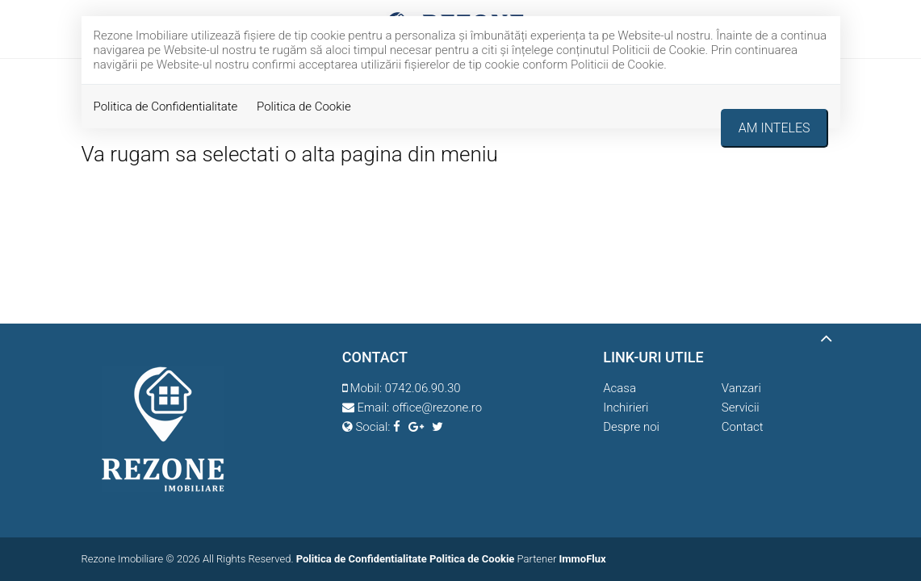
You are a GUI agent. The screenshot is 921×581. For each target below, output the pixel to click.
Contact (743, 427)
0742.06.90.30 (423, 388)
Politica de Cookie (304, 106)
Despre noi (631, 427)
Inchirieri (625, 407)
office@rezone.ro (437, 407)
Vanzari (741, 388)
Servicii (741, 407)
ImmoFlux (582, 559)
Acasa (619, 388)
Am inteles (774, 128)
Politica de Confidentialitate (166, 106)
